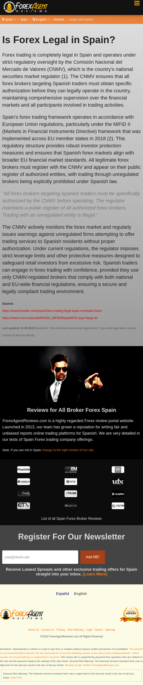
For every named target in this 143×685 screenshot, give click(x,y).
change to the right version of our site (69, 449)
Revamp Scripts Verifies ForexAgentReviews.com (92, 665)
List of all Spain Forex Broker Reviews (71, 518)
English (40, 19)
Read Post (16, 677)
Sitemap (110, 629)
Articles (59, 19)
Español (62, 594)
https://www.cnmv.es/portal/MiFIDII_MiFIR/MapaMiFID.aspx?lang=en (50, 318)
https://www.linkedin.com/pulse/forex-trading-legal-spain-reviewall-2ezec (52, 311)
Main (24, 19)
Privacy (61, 629)
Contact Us (47, 629)
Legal (89, 629)
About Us (33, 629)
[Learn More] (95, 574)
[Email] (40, 557)
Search (99, 629)
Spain (9, 19)
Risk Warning (76, 629)
